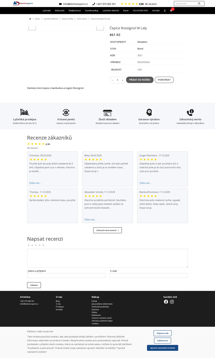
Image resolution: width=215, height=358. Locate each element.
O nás (58, 304)
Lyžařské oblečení (51, 19)
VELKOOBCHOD (140, 10)
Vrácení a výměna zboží (101, 318)
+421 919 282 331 (27, 301)
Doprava (95, 309)
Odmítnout (162, 340)
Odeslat (34, 285)
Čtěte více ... (35, 183)
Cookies (95, 323)
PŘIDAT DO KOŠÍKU (139, 79)
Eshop (37, 19)
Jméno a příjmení (37, 270)
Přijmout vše (162, 333)
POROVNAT (164, 79)
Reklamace (96, 315)
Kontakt (156, 10)
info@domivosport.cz (29, 304)
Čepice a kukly (67, 19)
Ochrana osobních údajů (102, 320)
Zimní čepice (82, 19)
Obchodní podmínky (100, 306)
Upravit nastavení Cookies (162, 348)
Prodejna (60, 306)
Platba (94, 312)
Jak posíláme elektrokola (102, 304)
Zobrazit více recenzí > (107, 230)
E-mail (113, 270)
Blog (58, 301)
